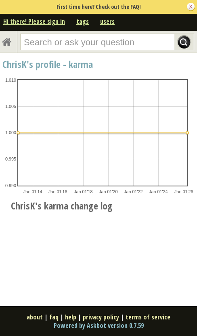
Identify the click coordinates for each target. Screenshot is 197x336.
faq (54, 317)
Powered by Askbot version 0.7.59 (99, 325)
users (107, 21)
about (35, 317)
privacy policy (101, 317)
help (70, 317)
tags (82, 21)
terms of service (148, 317)
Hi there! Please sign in (34, 21)
